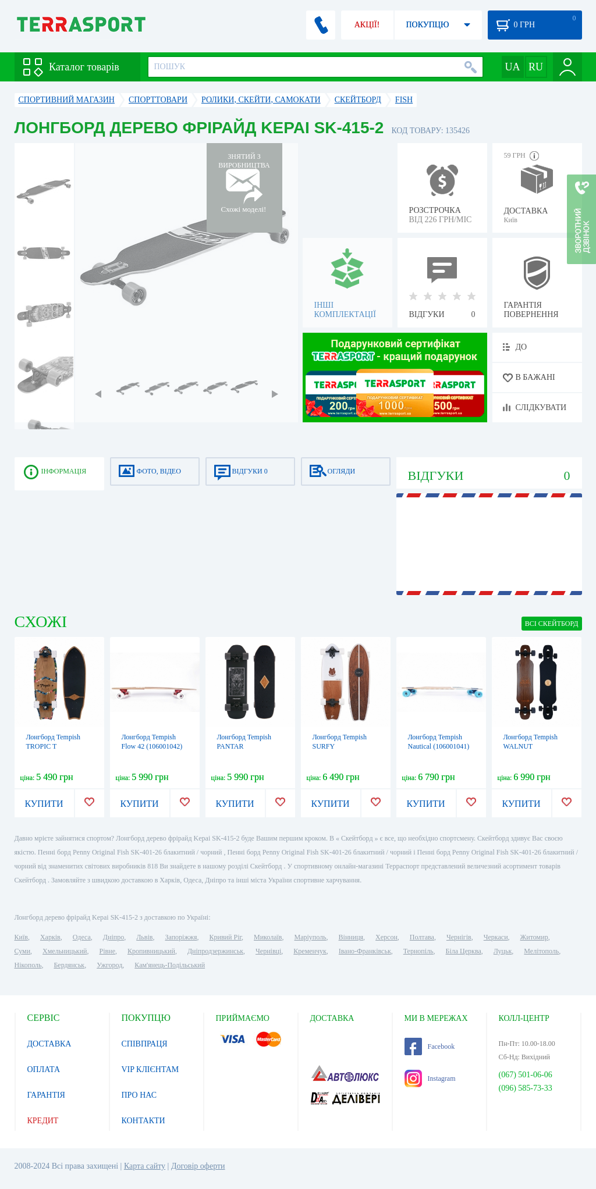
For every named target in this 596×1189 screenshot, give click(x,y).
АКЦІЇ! (367, 24)
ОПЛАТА (44, 1069)
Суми (23, 951)
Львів (144, 937)
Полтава (422, 937)
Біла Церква (463, 951)
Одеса (82, 937)
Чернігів (458, 937)
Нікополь (28, 965)
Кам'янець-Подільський (169, 965)
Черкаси (496, 937)
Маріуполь (311, 937)
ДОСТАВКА (49, 1044)
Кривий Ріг (226, 937)
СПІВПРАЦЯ (145, 1044)
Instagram (430, 1078)
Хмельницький (64, 951)
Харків (50, 937)
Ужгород (109, 965)
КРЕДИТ (43, 1120)
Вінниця (351, 937)
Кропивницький (151, 951)
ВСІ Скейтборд (552, 624)
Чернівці (268, 951)
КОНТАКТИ (143, 1120)
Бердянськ (69, 965)
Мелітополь (541, 951)
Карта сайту (144, 1166)
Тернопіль (418, 951)
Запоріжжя (181, 937)
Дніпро (113, 937)
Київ (21, 937)
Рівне (107, 951)
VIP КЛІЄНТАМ (150, 1069)
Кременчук (310, 951)
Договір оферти (198, 1166)
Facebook (430, 1046)
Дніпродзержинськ (215, 951)
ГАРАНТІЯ (46, 1095)
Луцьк (503, 951)
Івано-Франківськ (365, 951)
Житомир (534, 937)
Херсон (386, 937)
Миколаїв (268, 937)
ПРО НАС (139, 1095)
